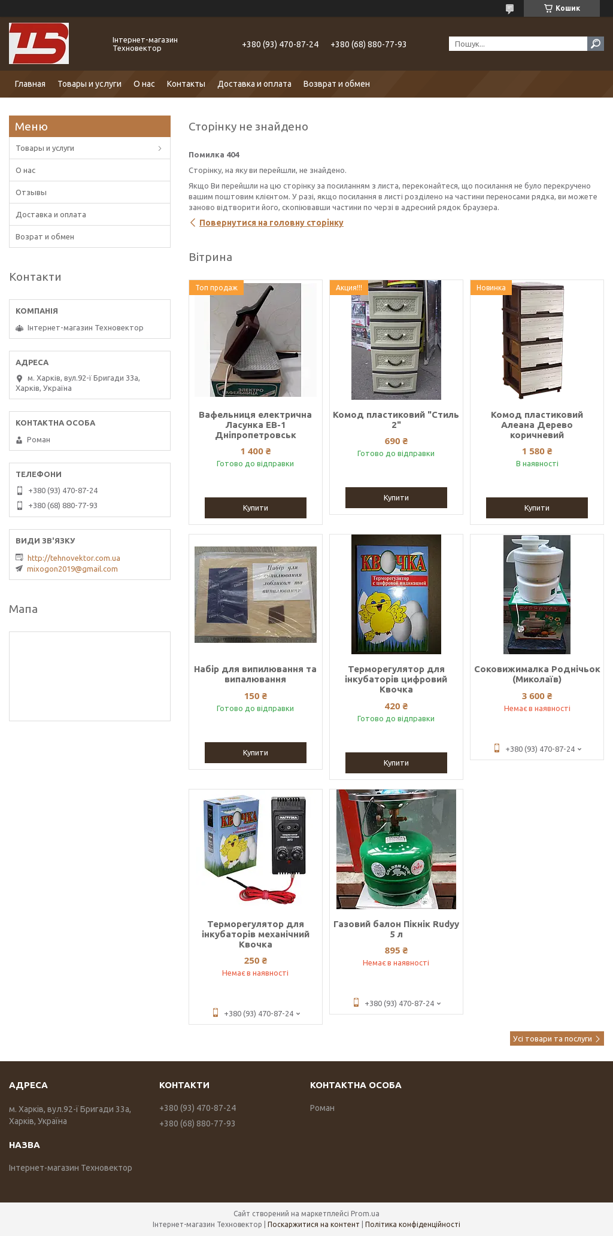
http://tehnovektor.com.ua (74, 558)
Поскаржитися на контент (314, 1224)
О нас (144, 84)
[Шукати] (595, 44)
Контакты (186, 84)
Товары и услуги (89, 84)
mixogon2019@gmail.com (72, 568)
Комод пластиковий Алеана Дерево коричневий (537, 424)
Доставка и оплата (254, 84)
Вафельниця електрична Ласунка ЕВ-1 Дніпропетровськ (255, 424)
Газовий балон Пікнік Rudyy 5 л (396, 929)
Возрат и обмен (45, 236)
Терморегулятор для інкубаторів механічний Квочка (255, 934)
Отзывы (31, 192)
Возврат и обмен (337, 84)
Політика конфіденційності (412, 1224)
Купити (255, 507)
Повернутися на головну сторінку (271, 222)
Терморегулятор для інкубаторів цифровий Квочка (396, 679)
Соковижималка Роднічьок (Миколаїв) (537, 674)
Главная (30, 84)
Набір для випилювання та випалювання (255, 674)
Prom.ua (365, 1213)
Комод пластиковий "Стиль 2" (396, 419)
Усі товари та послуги (552, 1038)
